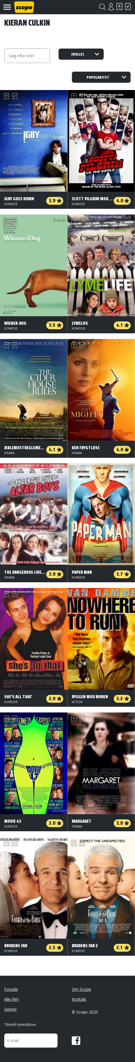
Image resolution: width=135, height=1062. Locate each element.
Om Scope (81, 989)
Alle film (11, 999)
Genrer (10, 1009)
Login (111, 6)
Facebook (76, 1040)
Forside (11, 989)
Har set (128, 6)
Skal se (119, 6)
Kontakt (79, 999)
